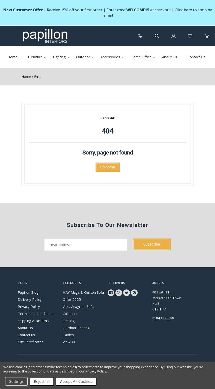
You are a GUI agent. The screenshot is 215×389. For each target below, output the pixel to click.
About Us (169, 56)
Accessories (110, 56)
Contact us (26, 334)
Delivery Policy (30, 299)
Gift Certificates (31, 341)
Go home (107, 167)
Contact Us (197, 56)
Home (12, 56)
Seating (69, 320)
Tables (68, 334)
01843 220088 (163, 318)
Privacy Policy (29, 306)
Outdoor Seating (76, 327)
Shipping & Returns (33, 320)
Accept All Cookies (76, 381)
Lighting (59, 56)
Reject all (42, 381)
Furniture (35, 56)
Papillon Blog (28, 292)
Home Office (141, 56)
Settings (16, 381)
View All (69, 341)
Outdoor (83, 56)
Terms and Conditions (35, 313)
